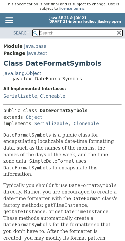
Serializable (20, 96)
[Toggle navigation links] (9, 20)
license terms (71, 8)
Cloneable (52, 96)
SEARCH (21, 33)
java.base (35, 46)
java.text (37, 53)
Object (34, 117)
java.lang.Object (22, 73)
